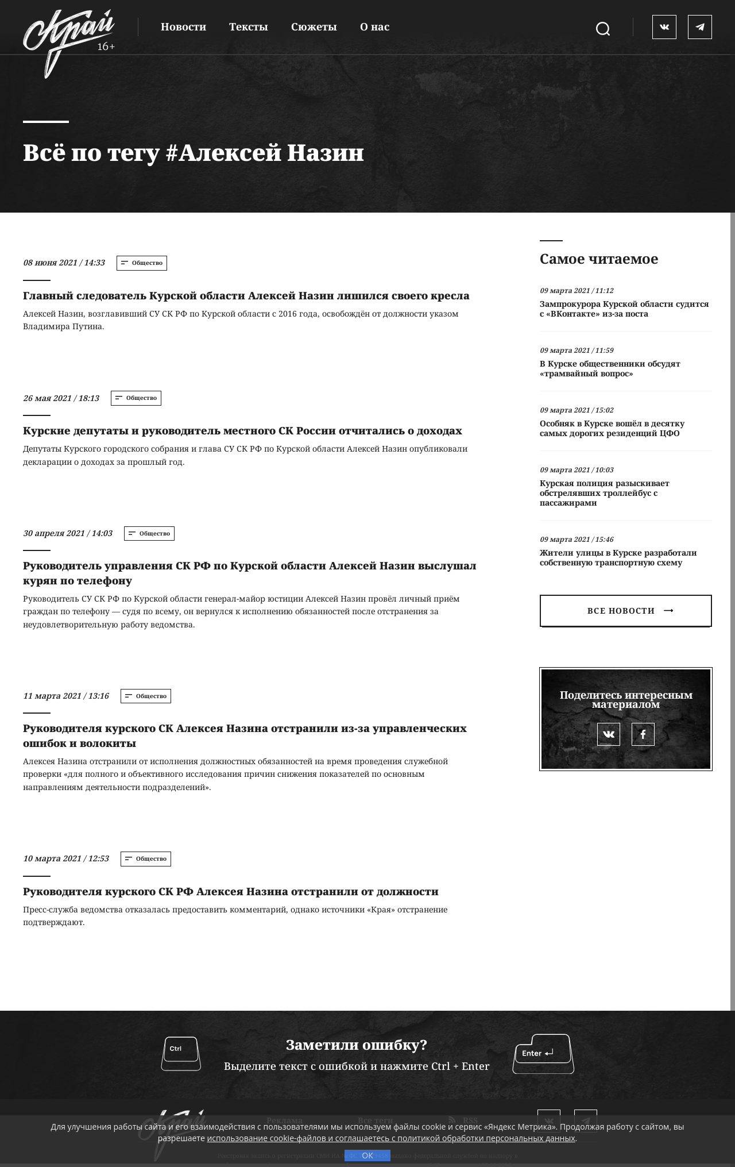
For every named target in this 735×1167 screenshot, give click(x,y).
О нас (374, 26)
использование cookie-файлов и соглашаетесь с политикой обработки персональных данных (391, 1138)
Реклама (284, 1055)
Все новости (629, 610)
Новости (183, 26)
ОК (367, 1155)
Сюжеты (314, 26)
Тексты (248, 26)
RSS (463, 1055)
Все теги (375, 1055)
